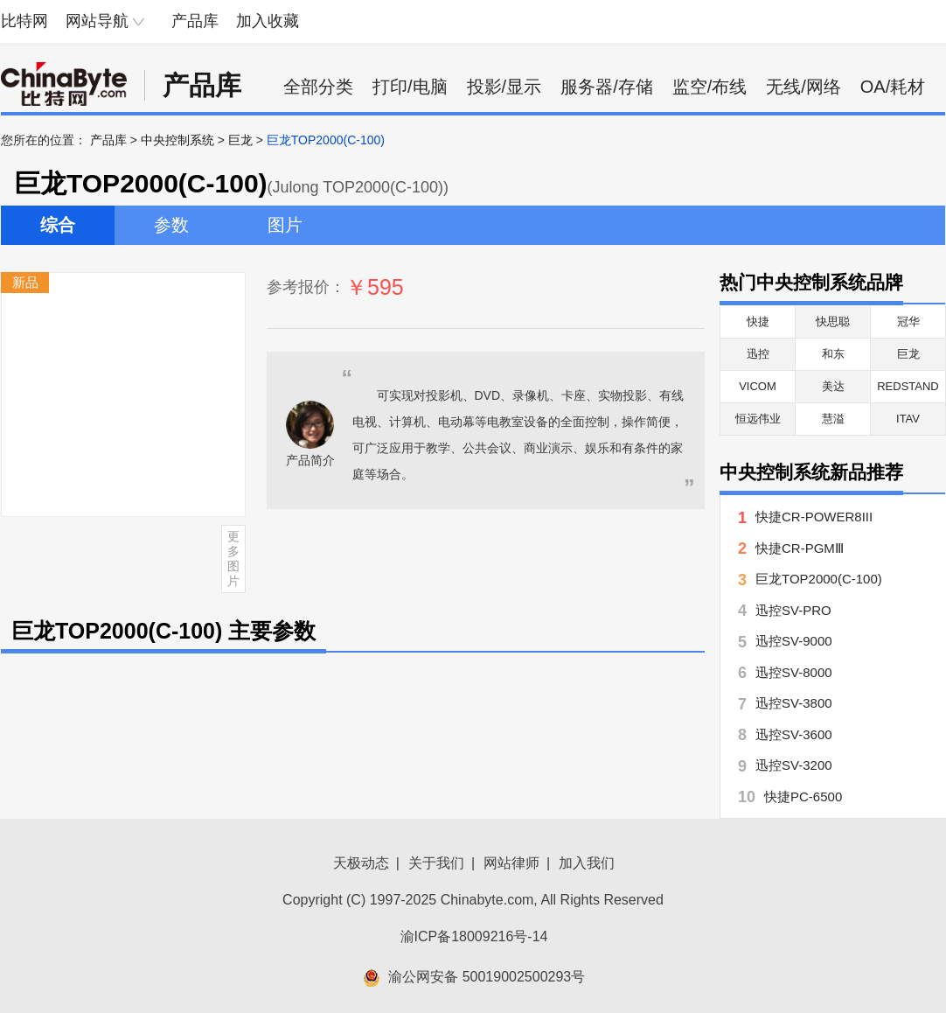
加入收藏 (267, 21)
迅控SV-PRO (793, 610)
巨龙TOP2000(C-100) (818, 578)
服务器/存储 (606, 86)
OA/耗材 (892, 86)
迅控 (758, 353)
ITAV (908, 418)
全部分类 (318, 86)
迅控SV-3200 (793, 765)
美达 (833, 386)
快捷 (758, 321)
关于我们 (436, 863)
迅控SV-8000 (793, 672)
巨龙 (240, 140)
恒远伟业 (758, 418)
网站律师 (511, 863)
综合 (57, 224)
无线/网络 (803, 86)
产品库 (195, 21)
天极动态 (361, 863)
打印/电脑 (410, 86)
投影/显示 (504, 86)
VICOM (757, 386)
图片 (285, 224)
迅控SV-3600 (793, 734)
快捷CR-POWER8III (814, 516)
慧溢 (833, 418)
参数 (171, 224)
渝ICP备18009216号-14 (474, 936)
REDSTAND (908, 386)
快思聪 (833, 321)
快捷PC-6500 (803, 796)
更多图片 (233, 558)
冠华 (908, 321)
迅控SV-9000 (793, 640)
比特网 (24, 21)
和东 (833, 353)
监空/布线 (710, 86)
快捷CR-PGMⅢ (799, 548)
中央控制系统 (177, 140)
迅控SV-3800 (793, 702)
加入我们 (587, 863)
